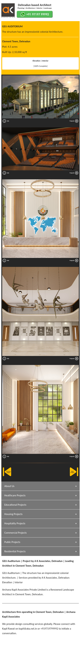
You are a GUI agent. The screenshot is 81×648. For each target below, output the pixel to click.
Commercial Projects (15, 532)
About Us (9, 486)
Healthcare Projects (14, 495)
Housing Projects (13, 514)
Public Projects (12, 542)
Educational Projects (15, 504)
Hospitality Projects (14, 523)
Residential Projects (15, 551)
